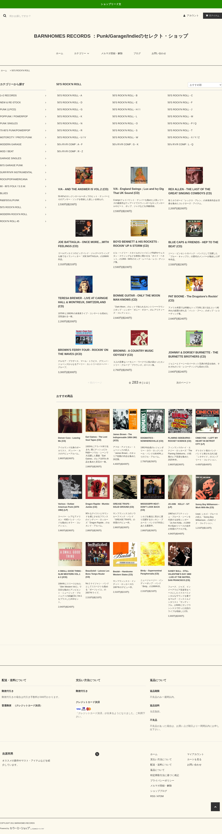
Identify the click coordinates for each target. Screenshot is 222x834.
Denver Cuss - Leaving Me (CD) (69, 439)
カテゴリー (82, 53)
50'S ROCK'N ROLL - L (124, 116)
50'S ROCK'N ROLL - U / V (71, 137)
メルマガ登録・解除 (112, 53)
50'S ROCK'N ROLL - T (180, 130)
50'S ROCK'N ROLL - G (69, 109)
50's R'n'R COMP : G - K (125, 144)
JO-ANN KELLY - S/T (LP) (178, 505)
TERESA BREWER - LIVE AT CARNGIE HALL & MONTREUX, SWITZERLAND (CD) (83, 302)
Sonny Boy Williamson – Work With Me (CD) (207, 506)
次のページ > (183, 382)
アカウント (193, 15)
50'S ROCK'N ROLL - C (180, 95)
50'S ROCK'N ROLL (21, 70)
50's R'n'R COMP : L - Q (180, 144)
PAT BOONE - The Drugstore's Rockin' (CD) (193, 298)
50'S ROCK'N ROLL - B (124, 95)
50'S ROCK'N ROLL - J (180, 109)
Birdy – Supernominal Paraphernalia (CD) (151, 572)
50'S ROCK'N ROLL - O (125, 123)
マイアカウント (195, 754)
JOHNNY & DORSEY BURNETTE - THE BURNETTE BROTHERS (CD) (193, 354)
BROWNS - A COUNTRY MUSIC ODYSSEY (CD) (133, 352)
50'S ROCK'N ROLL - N (69, 123)
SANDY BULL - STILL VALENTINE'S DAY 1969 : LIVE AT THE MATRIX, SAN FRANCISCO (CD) (179, 575)
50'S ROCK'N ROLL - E (124, 102)
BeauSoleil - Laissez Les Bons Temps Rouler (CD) (97, 574)
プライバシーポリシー (162, 780)
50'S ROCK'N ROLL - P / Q (182, 123)
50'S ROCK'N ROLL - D (69, 102)
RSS (152, 796)
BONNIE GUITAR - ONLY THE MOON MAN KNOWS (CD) (136, 297)
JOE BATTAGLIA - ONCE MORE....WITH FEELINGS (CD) (83, 244)
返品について (157, 770)
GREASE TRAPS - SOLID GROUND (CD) (123, 505)
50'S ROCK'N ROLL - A (69, 95)
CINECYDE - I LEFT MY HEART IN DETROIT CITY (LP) (207, 441)
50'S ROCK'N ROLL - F (180, 102)
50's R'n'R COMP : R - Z (70, 151)
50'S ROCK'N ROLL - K (69, 116)
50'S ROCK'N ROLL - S (124, 130)
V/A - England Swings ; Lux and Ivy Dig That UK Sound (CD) (138, 190)
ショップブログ (158, 791)
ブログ (137, 53)
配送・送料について (161, 764)
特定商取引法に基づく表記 (164, 775)
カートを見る (194, 759)
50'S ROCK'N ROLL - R (69, 130)
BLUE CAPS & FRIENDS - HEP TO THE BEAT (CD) (193, 244)
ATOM (160, 796)
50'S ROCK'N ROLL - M (180, 116)
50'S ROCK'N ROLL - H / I (126, 109)
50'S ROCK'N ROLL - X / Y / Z (184, 137)
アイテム (211, 15)
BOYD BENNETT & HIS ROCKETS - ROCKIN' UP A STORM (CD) (136, 243)
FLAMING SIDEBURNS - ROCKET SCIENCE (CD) (179, 439)
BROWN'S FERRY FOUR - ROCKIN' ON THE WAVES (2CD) (83, 351)
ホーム (59, 53)
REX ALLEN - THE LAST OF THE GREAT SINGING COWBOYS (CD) (190, 191)
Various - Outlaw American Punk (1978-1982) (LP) (68, 507)
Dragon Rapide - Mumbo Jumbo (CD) (97, 505)
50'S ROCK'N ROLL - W (125, 137)
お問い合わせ (159, 53)
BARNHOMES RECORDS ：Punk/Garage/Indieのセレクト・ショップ (111, 36)
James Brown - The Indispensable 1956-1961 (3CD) (125, 437)
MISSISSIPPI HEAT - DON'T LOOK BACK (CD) (150, 507)
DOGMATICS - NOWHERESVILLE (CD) (152, 439)
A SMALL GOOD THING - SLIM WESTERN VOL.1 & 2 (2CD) (70, 574)
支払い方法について (161, 759)
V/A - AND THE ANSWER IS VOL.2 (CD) (83, 189)
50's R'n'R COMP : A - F (70, 144)
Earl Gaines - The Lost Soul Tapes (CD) (96, 438)
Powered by (22, 828)
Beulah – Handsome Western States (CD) (123, 573)
